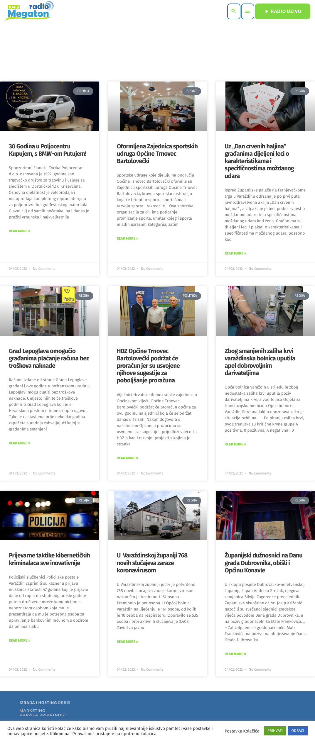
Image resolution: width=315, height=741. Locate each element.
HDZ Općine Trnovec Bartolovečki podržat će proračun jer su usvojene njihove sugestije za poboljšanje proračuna (148, 365)
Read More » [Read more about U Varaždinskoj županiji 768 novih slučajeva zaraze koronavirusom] (127, 642)
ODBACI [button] (297, 731)
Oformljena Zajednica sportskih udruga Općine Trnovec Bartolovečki (157, 154)
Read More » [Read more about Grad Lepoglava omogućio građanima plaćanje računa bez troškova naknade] (19, 443)
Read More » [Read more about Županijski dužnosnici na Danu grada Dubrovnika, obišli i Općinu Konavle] (235, 654)
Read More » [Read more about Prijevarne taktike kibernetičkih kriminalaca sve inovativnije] (19, 641)
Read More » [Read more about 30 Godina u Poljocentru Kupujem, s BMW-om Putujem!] (19, 231)
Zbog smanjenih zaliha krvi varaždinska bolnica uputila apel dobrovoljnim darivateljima (260, 362)
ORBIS (64, 702)
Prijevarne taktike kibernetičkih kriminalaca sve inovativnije (49, 559)
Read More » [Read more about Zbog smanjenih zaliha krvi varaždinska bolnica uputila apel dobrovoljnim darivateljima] (235, 444)
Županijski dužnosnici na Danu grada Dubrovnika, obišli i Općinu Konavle (263, 563)
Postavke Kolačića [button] (242, 731)
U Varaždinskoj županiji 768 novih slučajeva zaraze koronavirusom (152, 563)
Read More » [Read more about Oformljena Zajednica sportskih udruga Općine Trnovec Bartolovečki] (127, 239)
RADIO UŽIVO (282, 11)
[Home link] (29, 11)
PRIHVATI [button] (275, 731)
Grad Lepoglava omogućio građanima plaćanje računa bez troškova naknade (49, 358)
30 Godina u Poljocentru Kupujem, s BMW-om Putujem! (47, 150)
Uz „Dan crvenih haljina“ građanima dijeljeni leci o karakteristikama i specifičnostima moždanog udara (259, 161)
